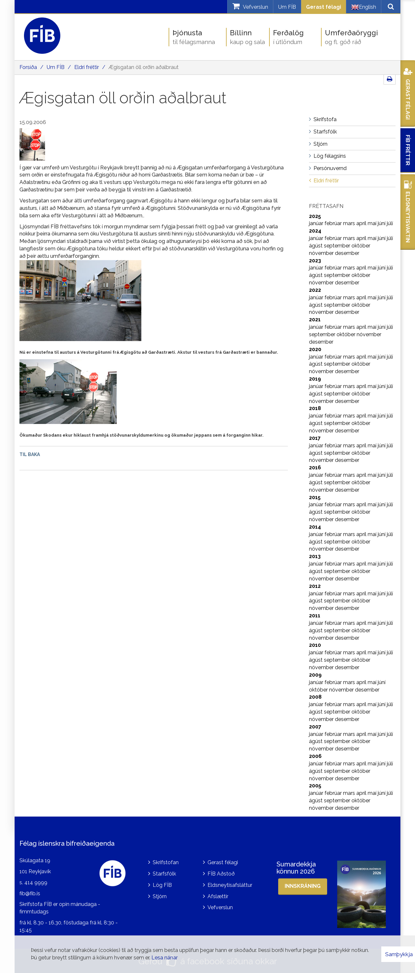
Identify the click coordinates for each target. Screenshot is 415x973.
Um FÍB (287, 7)
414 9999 (35, 882)
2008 (315, 697)
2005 (315, 786)
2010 (315, 645)
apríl (362, 223)
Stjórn (160, 896)
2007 (315, 727)
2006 (315, 756)
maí (373, 223)
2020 (315, 349)
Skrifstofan (166, 862)
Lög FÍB (162, 885)
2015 (315, 497)
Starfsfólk (164, 874)
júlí (390, 223)
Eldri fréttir (86, 67)
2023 (315, 261)
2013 (315, 556)
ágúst (316, 246)
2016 (315, 467)
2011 (314, 615)
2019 (315, 379)
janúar (317, 223)
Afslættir (218, 896)
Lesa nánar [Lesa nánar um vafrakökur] (164, 958)
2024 (315, 231)
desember (347, 253)
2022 (315, 290)
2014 (315, 527)
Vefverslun (220, 907)
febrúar (334, 223)
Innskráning (303, 886)
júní (382, 223)
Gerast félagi (323, 7)
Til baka (29, 454)
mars (349, 223)
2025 (315, 216)
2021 (315, 319)
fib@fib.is (29, 893)
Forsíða (28, 67)
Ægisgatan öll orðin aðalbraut (144, 67)
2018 (315, 408)
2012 (315, 586)
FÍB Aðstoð (221, 874)
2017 (315, 438)
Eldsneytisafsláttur (230, 885)
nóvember (322, 253)
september (337, 246)
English (363, 7)
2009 (315, 675)
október (360, 246)
